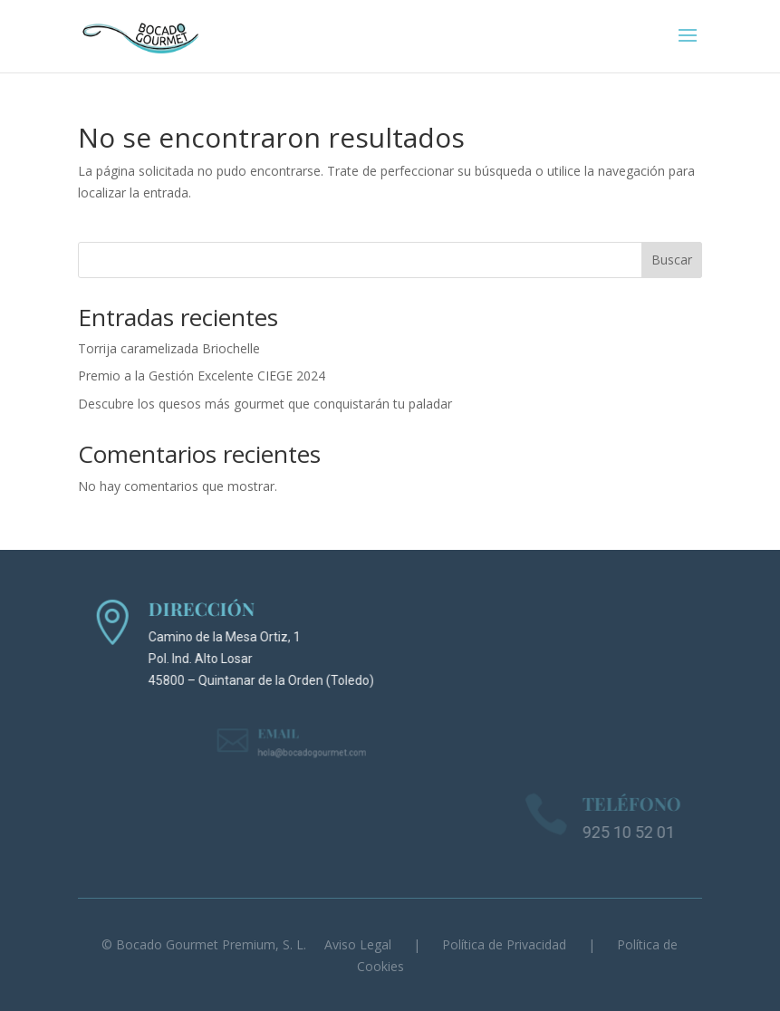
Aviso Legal (357, 944)
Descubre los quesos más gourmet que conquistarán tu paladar (265, 403)
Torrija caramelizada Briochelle (169, 348)
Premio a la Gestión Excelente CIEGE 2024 (201, 375)
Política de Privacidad (504, 944)
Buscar (671, 259)
